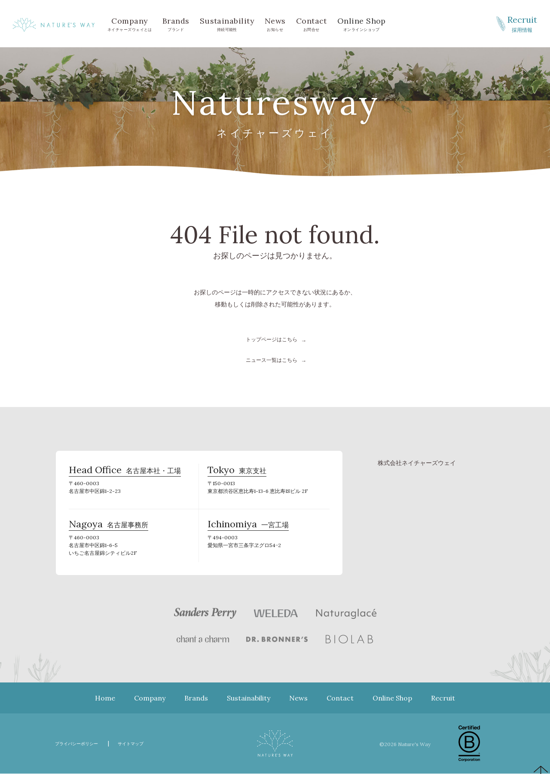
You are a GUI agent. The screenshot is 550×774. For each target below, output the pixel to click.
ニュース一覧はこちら (271, 360)
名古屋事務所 (108, 528)
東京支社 (237, 474)
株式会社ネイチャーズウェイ (417, 463)
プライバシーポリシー (83, 743)
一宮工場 (248, 528)
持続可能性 (227, 23)
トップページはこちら (271, 339)
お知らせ (275, 23)
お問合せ (311, 23)
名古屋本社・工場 (125, 474)
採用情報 (522, 23)
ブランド (175, 23)
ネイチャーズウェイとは (129, 23)
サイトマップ (147, 743)
